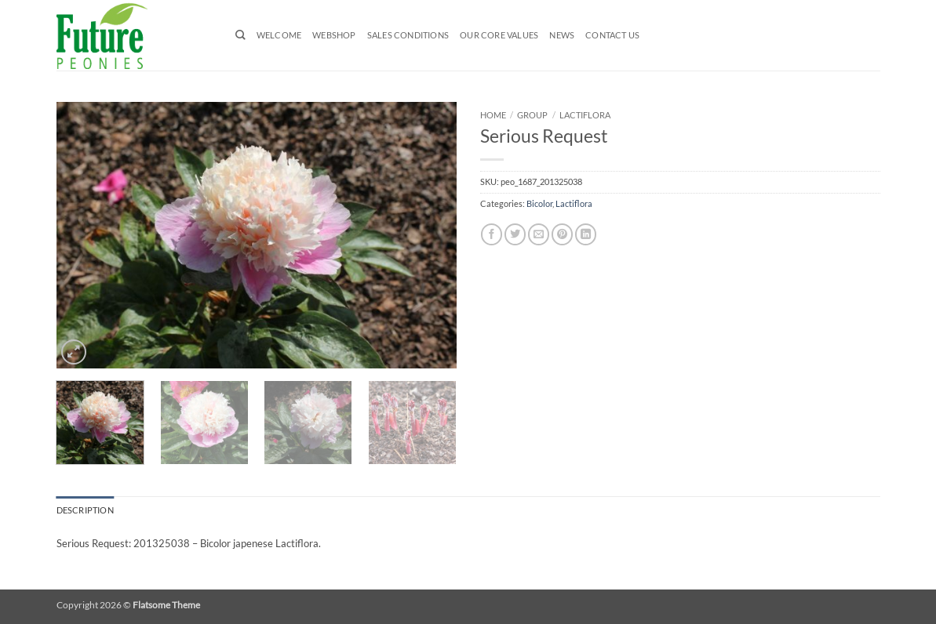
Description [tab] (85, 510)
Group (532, 115)
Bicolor (539, 204)
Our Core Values (499, 35)
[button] (73, 352)
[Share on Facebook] (491, 234)
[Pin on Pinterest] (562, 234)
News (561, 35)
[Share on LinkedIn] (585, 234)
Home (493, 115)
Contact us (612, 35)
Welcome (279, 35)
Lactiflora (584, 115)
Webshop (334, 35)
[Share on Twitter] (515, 234)
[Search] (240, 35)
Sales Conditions (408, 35)
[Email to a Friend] (538, 234)
